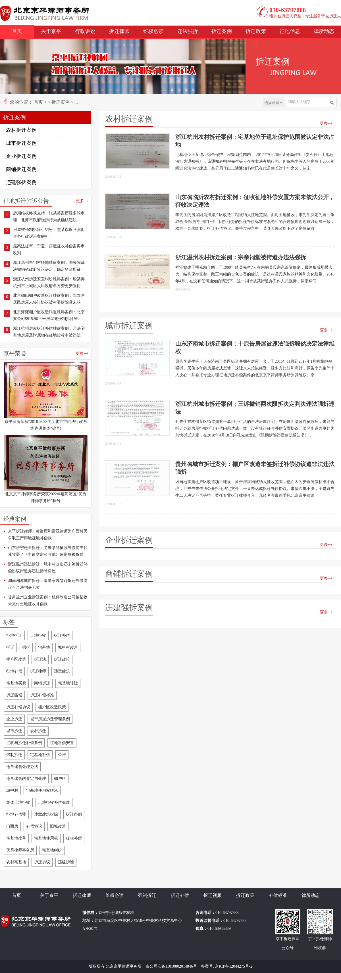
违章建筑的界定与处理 (26, 778)
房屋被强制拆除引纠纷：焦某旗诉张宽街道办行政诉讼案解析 (49, 233)
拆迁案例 (221, 31)
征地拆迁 (14, 635)
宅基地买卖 (16, 683)
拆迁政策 (256, 31)
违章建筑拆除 (46, 814)
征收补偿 (74, 838)
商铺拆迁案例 (21, 169)
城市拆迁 (14, 731)
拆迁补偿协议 (18, 707)
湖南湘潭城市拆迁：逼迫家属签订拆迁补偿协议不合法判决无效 (48, 584)
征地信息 (290, 31)
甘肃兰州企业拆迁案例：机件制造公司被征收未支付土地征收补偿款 (48, 600)
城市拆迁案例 (21, 143)
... (76, 102)
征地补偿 (14, 671)
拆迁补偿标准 (42, 695)
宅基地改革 (16, 838)
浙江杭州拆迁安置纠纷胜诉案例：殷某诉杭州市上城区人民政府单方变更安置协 (49, 282)
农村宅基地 (16, 862)
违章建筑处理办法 (22, 767)
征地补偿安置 (62, 743)
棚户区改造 (16, 659)
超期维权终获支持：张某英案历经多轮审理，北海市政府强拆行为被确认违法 (49, 216)
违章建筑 (62, 671)
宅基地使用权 (46, 838)
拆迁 (10, 647)
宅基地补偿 (40, 755)
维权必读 (153, 31)
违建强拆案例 (21, 182)
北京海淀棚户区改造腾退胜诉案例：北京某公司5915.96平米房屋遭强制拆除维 (49, 315)
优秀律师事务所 (20, 850)
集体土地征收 (18, 802)
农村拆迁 (38, 731)
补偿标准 (278, 895)
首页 (17, 31)
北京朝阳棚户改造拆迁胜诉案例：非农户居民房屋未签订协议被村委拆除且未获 (49, 298)
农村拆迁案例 (21, 130)
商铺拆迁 (42, 683)
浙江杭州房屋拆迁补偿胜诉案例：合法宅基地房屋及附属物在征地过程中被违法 (49, 331)
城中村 (12, 790)
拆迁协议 (42, 862)
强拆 (26, 647)
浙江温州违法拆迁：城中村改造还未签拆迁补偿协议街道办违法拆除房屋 (48, 567)
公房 (62, 755)
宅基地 (44, 647)
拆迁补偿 (62, 635)
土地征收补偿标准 (54, 802)
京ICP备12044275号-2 (233, 966)
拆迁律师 (119, 31)
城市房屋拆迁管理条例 (50, 719)
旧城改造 (58, 826)
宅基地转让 (68, 683)
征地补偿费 (16, 814)
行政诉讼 (85, 31)
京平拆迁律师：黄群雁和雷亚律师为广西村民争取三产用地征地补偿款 (48, 534)
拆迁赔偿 (14, 695)
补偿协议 (34, 826)
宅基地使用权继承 (42, 790)
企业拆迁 (14, 719)
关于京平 (51, 31)
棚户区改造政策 (52, 707)
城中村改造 (68, 647)
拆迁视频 (212, 895)
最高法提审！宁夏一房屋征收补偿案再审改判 (49, 249)
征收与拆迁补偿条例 (24, 743)
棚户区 (60, 778)
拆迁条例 (74, 814)
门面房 (12, 826)
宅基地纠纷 (52, 850)
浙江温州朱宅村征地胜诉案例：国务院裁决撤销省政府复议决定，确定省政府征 (49, 266)
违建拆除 (66, 862)
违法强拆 (187, 31)
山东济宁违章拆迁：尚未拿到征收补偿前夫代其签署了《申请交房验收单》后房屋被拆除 (48, 551)
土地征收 (38, 635)
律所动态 (324, 31)
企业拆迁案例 (21, 156)
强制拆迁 (14, 755)
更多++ (82, 201)
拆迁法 (40, 659)
